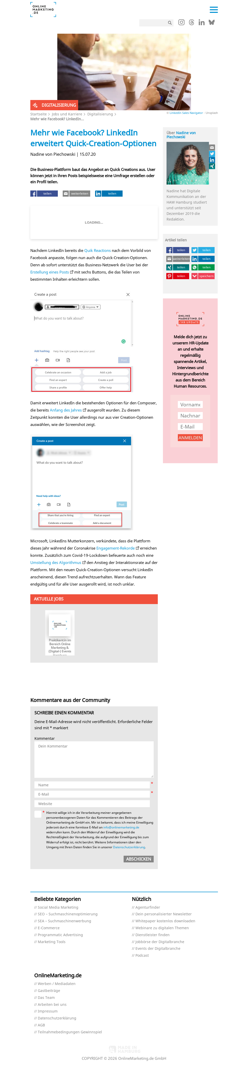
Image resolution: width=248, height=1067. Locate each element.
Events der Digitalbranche (157, 948)
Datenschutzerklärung (129, 847)
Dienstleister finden (152, 935)
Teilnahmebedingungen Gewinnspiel (70, 1032)
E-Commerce (49, 928)
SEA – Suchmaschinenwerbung (64, 921)
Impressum (48, 1011)
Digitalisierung (100, 114)
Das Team (46, 998)
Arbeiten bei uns (52, 1004)
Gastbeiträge (49, 991)
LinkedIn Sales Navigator (186, 113)
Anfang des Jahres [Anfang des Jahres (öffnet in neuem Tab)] (66, 410)
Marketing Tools (52, 942)
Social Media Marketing (58, 907)
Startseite (38, 114)
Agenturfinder (147, 907)
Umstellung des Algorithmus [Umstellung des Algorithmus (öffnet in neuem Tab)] (55, 562)
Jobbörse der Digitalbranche (159, 942)
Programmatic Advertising (60, 935)
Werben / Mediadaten (57, 984)
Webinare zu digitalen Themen (162, 928)
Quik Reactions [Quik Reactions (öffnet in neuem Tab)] (97, 250)
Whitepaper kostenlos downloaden (165, 921)
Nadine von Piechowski (181, 135)
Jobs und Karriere (67, 114)
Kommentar (44, 738)
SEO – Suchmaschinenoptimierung (68, 914)
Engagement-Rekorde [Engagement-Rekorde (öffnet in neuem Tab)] (115, 548)
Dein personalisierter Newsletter (163, 914)
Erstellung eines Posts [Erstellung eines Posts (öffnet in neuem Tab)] (49, 272)
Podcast (142, 955)
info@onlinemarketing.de (121, 827)
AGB (41, 1025)
